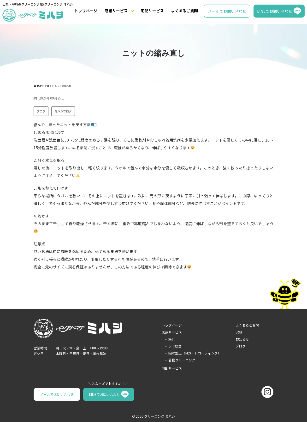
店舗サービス (116, 10)
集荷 (171, 339)
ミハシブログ (63, 111)
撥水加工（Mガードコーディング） (194, 353)
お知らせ (242, 339)
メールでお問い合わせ (227, 11)
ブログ (41, 111)
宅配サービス (152, 10)
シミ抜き (175, 346)
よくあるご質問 (184, 10)
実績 (239, 332)
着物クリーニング (181, 360)
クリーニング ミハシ (159, 416)
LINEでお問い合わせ (274, 11)
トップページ (85, 10)
